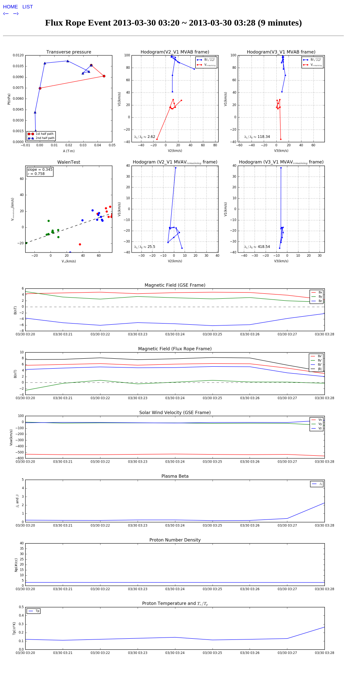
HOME (11, 7)
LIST (28, 7)
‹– (6, 13)
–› (16, 13)
